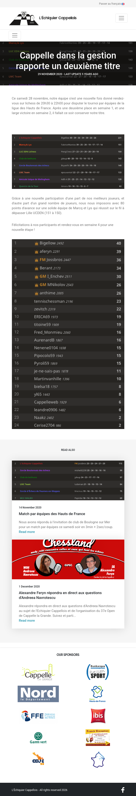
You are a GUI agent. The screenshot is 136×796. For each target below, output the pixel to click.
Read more (27, 532)
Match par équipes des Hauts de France (52, 514)
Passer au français (111, 3)
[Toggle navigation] (121, 18)
